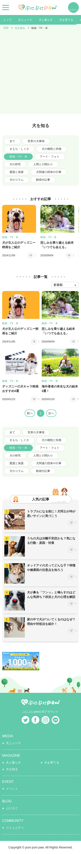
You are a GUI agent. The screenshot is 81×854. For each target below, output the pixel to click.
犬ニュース (25, 19)
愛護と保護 (17, 172)
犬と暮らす (46, 19)
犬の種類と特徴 (51, 148)
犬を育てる (66, 19)
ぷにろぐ (12, 808)
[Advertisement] (40, 73)
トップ (7, 19)
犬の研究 (15, 164)
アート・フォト (49, 156)
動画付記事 (43, 179)
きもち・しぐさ (19, 148)
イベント (12, 788)
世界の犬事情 (36, 141)
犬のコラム (17, 179)
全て (12, 141)
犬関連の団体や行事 (48, 172)
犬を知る (20, 28)
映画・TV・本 (18, 156)
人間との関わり (43, 164)
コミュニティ (15, 827)
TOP (5, 28)
